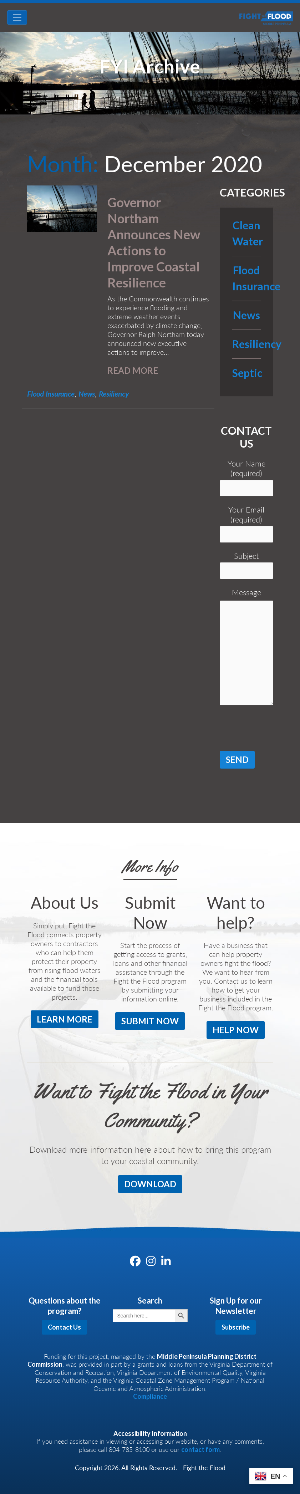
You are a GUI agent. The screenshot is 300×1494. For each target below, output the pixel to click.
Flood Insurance (51, 394)
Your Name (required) (246, 477)
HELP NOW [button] (236, 1030)
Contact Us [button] (64, 1327)
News (86, 394)
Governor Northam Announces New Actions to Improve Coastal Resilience (153, 242)
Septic (247, 374)
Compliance (150, 1396)
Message (246, 649)
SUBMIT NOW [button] (150, 1021)
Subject (246, 565)
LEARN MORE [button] (64, 1019)
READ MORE (132, 370)
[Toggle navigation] (17, 17)
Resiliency (114, 394)
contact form (200, 1449)
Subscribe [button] (236, 1327)
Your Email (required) (246, 523)
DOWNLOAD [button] (150, 1184)
